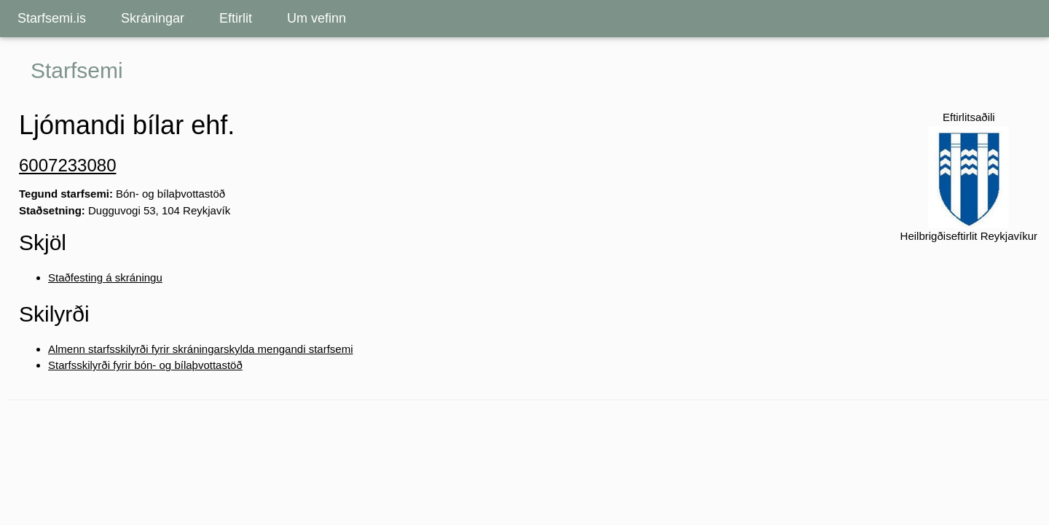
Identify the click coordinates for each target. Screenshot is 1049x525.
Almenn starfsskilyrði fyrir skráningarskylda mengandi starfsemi (200, 349)
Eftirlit (235, 18)
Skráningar (152, 18)
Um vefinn (316, 18)
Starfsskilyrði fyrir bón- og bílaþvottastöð (145, 365)
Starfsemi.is (51, 18)
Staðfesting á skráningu (105, 277)
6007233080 (67, 165)
